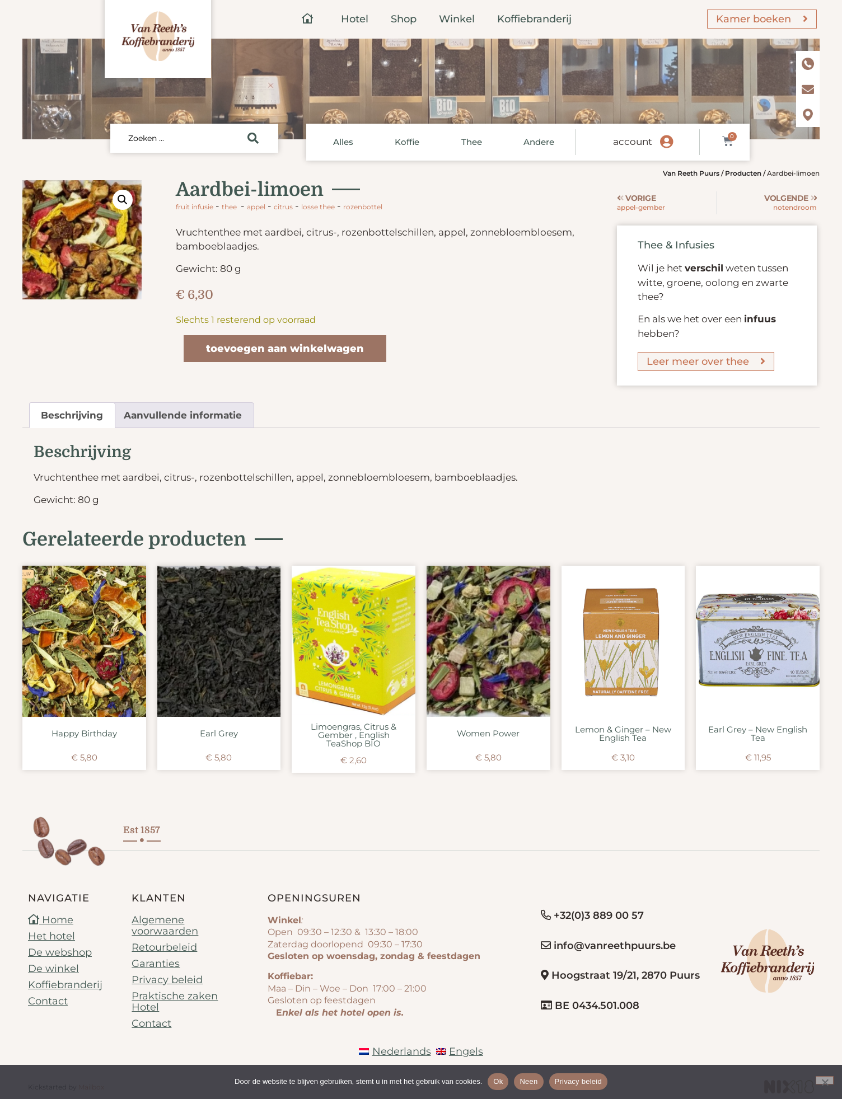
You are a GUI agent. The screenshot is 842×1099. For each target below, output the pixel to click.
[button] (123, 200)
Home (50, 920)
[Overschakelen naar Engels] (459, 1051)
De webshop (60, 952)
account (632, 141)
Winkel (457, 19)
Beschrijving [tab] (72, 415)
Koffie (407, 142)
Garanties (156, 963)
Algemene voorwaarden (165, 925)
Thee (471, 142)
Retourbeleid (164, 947)
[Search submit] (253, 138)
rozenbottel (362, 207)
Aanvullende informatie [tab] (183, 415)
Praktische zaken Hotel (175, 1001)
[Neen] (825, 1080)
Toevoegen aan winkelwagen (285, 348)
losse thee (318, 207)
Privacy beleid (167, 979)
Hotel (354, 19)
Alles (343, 142)
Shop (404, 19)
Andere (538, 142)
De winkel (53, 968)
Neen (528, 1081)
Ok (498, 1081)
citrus (283, 207)
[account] (666, 142)
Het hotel (51, 936)
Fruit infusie (194, 207)
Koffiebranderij (534, 19)
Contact (48, 1001)
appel (256, 207)
